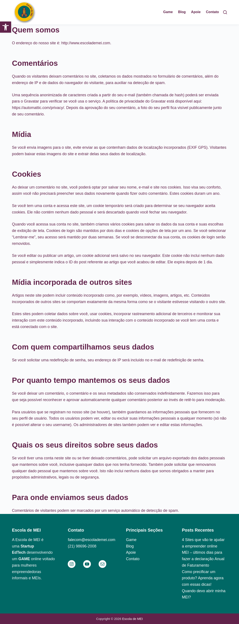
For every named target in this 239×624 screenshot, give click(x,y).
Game (131, 540)
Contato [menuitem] (212, 12)
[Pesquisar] (225, 12)
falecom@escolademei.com (91, 540)
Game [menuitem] (168, 12)
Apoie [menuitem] (195, 12)
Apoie (131, 552)
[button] (5, 27)
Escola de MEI (132, 619)
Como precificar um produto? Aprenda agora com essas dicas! (203, 578)
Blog (130, 546)
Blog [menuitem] (182, 12)
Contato (133, 559)
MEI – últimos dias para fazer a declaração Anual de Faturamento (203, 558)
